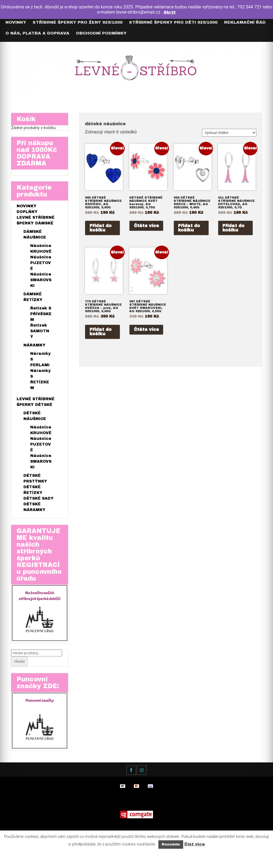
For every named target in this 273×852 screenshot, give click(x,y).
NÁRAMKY (34, 346)
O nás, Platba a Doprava (37, 33)
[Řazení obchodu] (229, 133)
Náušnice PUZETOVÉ (40, 264)
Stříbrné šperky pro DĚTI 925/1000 (173, 22)
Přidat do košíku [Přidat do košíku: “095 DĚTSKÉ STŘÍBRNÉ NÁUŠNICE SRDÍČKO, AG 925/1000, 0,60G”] (101, 228)
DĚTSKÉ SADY (38, 499)
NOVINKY (26, 207)
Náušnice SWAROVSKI (40, 281)
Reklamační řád (245, 22)
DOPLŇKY (27, 213)
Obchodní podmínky (101, 33)
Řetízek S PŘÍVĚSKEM (40, 315)
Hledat (19, 663)
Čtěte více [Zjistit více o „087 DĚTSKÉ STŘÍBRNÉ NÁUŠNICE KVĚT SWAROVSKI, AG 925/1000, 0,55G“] (146, 330)
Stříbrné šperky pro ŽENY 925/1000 (77, 22)
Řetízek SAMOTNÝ (39, 332)
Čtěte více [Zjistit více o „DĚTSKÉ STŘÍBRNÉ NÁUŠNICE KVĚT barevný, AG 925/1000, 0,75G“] (146, 226)
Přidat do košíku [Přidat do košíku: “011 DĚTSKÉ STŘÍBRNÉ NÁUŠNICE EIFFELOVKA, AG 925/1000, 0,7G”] (234, 228)
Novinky (15, 22)
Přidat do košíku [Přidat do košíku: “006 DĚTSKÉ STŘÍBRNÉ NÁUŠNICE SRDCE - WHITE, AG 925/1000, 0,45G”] (189, 228)
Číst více (194, 844)
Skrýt (169, 12)
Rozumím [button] (171, 844)
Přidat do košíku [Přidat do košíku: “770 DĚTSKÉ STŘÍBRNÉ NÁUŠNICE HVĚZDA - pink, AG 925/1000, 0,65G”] (101, 332)
